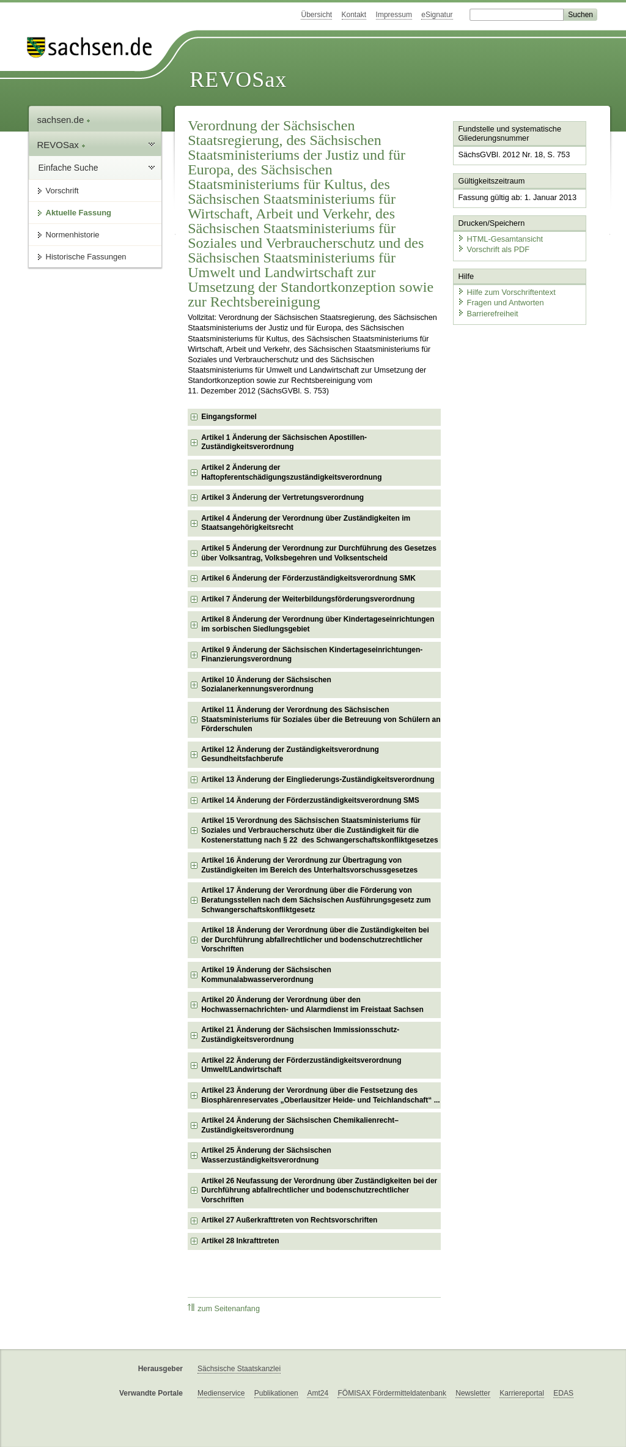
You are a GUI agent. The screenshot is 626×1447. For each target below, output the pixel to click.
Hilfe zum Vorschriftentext (506, 292)
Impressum (394, 14)
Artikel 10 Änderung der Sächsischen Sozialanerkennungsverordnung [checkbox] (266, 684)
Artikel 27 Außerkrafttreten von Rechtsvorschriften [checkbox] (289, 1220)
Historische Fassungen (86, 256)
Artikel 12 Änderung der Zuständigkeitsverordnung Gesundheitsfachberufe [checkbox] (290, 754)
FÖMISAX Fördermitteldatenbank (391, 1393)
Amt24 (317, 1393)
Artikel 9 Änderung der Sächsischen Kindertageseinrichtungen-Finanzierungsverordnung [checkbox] (311, 654)
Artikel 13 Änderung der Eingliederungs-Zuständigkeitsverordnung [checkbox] (317, 779)
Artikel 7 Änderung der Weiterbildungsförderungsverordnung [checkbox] (307, 599)
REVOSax (238, 79)
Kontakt (354, 14)
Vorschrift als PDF (493, 249)
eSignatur (436, 14)
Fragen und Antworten (500, 302)
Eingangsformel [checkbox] (229, 416)
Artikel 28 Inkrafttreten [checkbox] (240, 1241)
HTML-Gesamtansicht (500, 239)
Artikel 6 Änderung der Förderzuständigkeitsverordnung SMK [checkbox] (308, 578)
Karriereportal (521, 1393)
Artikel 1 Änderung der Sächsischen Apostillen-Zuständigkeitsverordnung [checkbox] (284, 442)
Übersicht (316, 14)
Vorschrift (62, 190)
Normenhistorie (73, 234)
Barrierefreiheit (487, 313)
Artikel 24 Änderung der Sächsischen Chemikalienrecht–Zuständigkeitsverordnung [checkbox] (300, 1125)
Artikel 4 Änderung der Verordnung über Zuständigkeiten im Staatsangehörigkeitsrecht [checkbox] (305, 523)
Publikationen (276, 1393)
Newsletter (472, 1393)
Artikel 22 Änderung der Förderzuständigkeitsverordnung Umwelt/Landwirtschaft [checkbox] (301, 1065)
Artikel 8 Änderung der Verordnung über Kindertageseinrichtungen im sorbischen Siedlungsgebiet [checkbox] (317, 624)
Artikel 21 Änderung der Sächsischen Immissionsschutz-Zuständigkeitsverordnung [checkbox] (300, 1034)
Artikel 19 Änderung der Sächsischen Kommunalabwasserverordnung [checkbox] (266, 974)
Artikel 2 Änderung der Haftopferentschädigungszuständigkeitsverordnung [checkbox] (291, 472)
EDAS (563, 1393)
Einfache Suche (68, 168)
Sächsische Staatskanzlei (239, 1368)
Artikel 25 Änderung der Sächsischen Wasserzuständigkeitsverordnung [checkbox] (266, 1155)
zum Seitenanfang (224, 1308)
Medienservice (221, 1393)
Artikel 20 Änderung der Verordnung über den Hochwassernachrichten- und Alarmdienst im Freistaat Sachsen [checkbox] (312, 1004)
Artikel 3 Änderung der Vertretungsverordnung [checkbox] (282, 497)
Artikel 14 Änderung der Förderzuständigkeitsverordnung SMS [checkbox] (310, 800)
